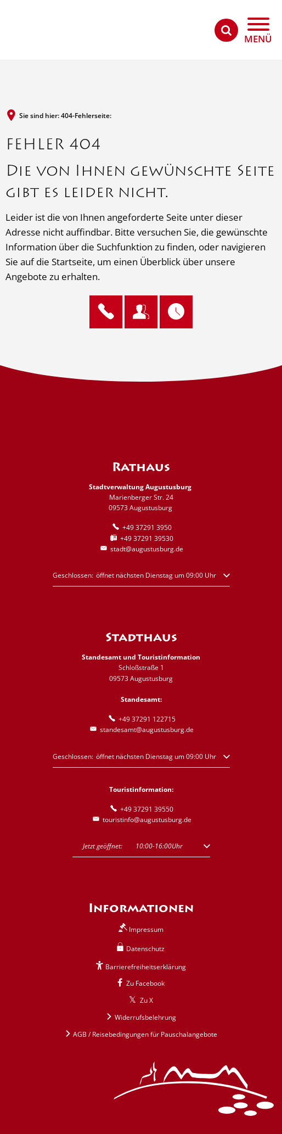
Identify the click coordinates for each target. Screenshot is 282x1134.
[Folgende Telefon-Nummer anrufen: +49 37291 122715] (141, 719)
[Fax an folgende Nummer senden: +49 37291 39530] (141, 538)
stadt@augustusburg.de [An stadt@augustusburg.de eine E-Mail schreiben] (141, 549)
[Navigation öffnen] (258, 30)
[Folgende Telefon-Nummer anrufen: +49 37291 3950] (141, 527)
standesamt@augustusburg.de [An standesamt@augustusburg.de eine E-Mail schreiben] (141, 729)
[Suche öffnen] (226, 30)
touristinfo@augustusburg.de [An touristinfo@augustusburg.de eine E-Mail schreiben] (141, 819)
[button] (141, 578)
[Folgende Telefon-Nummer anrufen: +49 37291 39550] (141, 809)
